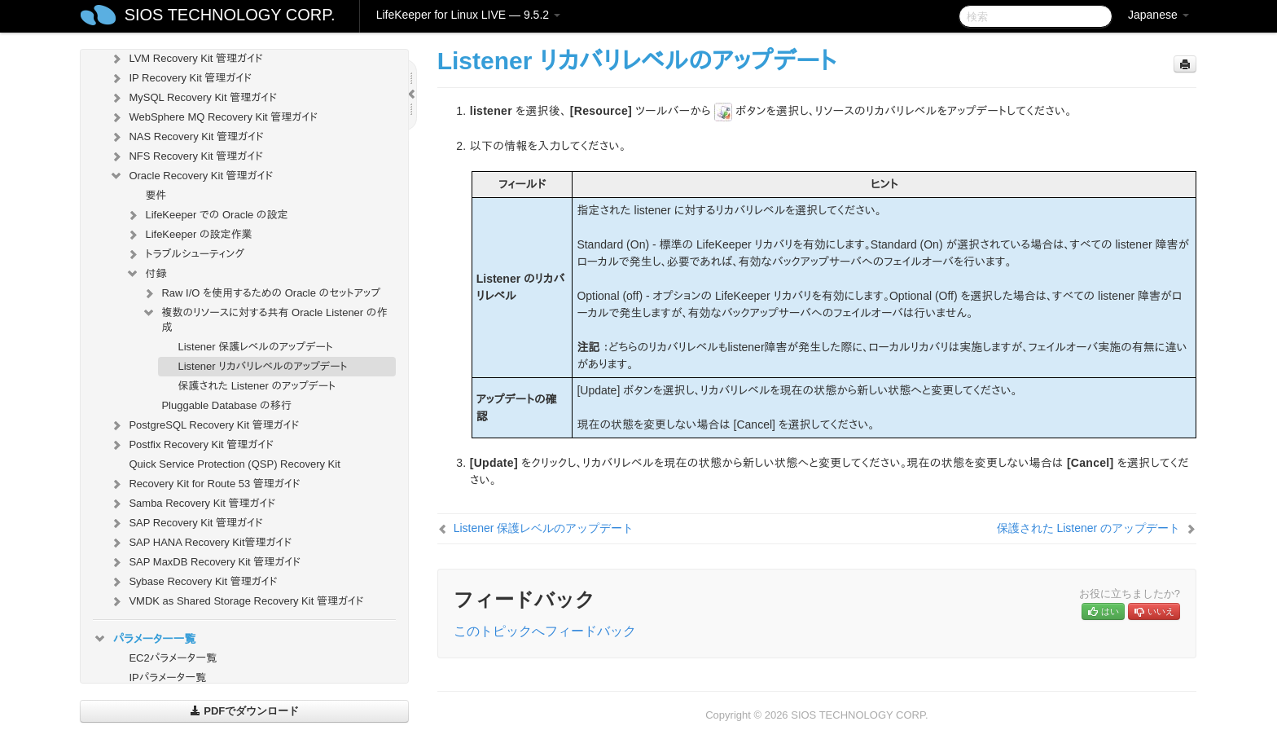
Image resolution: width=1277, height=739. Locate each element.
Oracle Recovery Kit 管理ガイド (191, 176)
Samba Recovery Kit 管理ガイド (192, 503)
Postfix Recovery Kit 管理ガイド (191, 445)
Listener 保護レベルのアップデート (255, 347)
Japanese (1158, 14)
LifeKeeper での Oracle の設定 (206, 215)
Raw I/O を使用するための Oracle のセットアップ (261, 293)
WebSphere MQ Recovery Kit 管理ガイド (213, 117)
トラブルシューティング (184, 254)
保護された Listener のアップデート (257, 386)
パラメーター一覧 (144, 639)
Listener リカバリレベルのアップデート (262, 366)
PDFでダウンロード (245, 711)
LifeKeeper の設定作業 (188, 234)
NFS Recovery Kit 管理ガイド (186, 156)
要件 (155, 195)
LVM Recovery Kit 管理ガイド (185, 58)
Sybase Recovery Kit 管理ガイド (193, 582)
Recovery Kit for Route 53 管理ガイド (204, 484)
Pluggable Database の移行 (226, 405)
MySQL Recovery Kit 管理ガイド (193, 98)
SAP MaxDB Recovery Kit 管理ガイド (205, 562)
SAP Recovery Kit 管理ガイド (185, 523)
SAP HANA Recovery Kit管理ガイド (200, 542)
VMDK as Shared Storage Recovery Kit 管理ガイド (236, 601)
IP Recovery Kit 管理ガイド (180, 78)
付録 (145, 274)
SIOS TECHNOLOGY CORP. (230, 15)
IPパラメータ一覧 (167, 677)
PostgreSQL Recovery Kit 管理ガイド (204, 425)
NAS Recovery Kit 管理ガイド (186, 137)
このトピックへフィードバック (545, 631)
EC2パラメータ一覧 (173, 658)
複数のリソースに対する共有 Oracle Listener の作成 (264, 318)
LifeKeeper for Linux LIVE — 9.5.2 (468, 14)
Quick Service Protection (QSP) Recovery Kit (234, 464)
